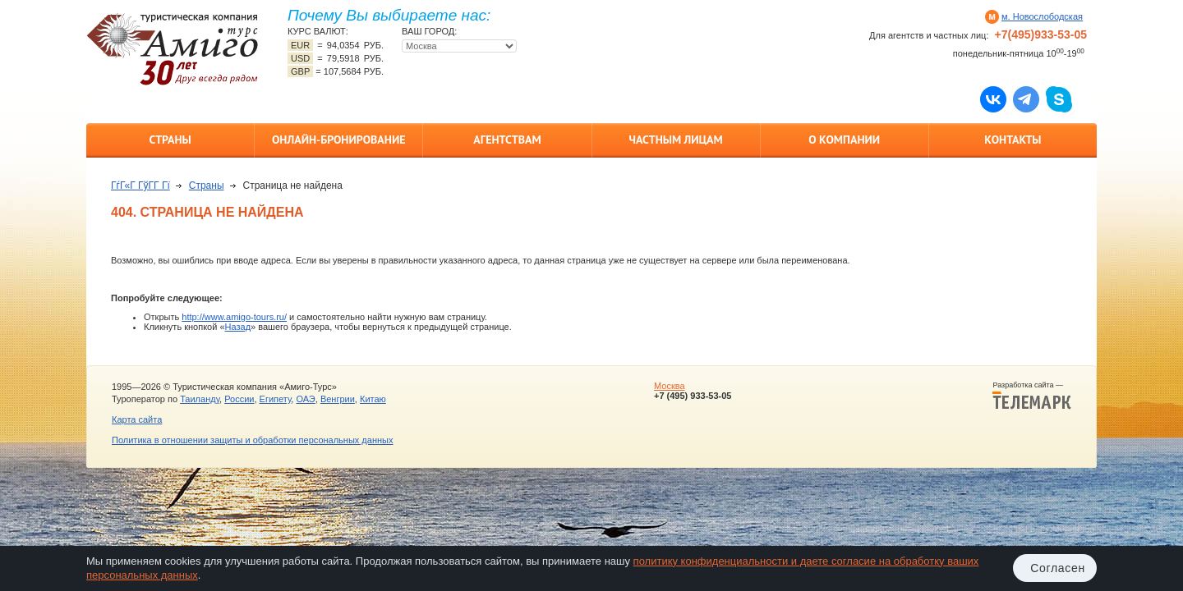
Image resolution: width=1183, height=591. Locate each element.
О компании (844, 139)
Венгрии (337, 399)
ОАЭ (305, 399)
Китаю (373, 399)
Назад (238, 327)
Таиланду (199, 399)
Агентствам (507, 139)
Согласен (1057, 568)
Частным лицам (675, 139)
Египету (276, 399)
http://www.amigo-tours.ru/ (234, 317)
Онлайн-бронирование (339, 139)
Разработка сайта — (1031, 395)
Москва (669, 386)
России (239, 399)
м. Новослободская (1042, 16)
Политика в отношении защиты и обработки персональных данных (252, 440)
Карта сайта (137, 419)
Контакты (1012, 139)
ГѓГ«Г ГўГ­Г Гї (140, 185)
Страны (170, 139)
